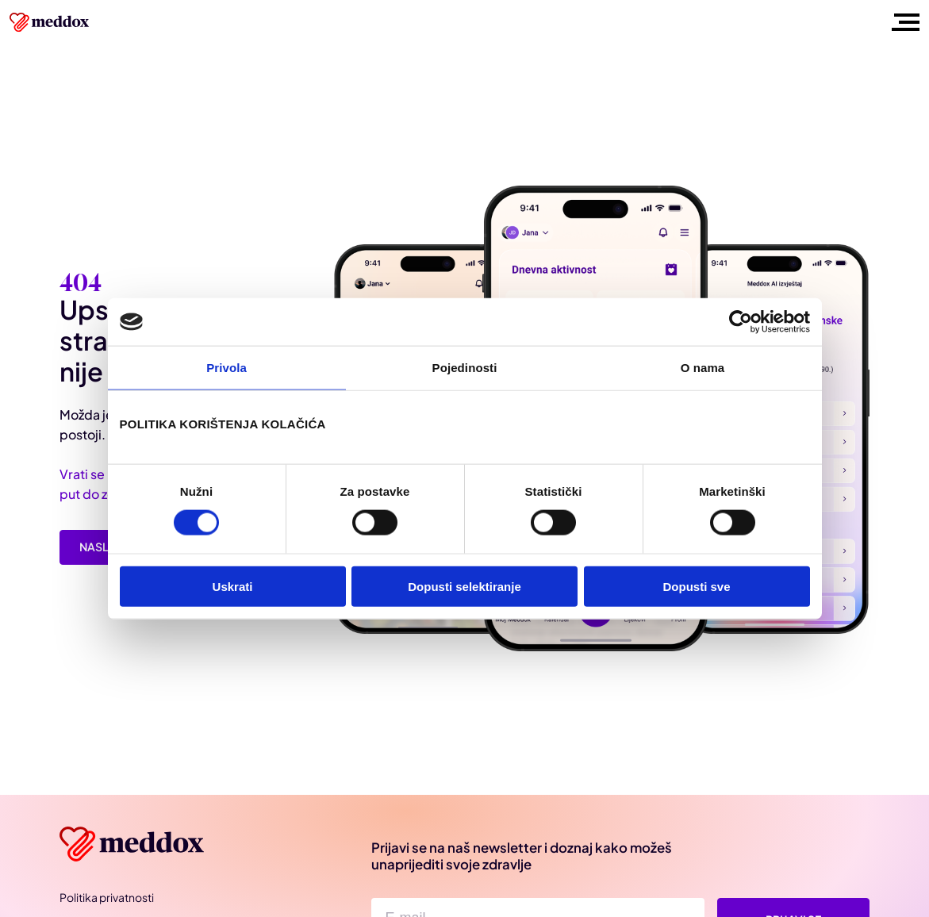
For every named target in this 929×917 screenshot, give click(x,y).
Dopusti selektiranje (464, 586)
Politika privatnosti (107, 897)
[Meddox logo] (51, 22)
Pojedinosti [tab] (464, 367)
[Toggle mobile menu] (902, 22)
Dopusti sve (696, 586)
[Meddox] (134, 844)
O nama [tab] (703, 367)
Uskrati (233, 586)
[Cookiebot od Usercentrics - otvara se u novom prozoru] (740, 322)
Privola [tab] (226, 367)
